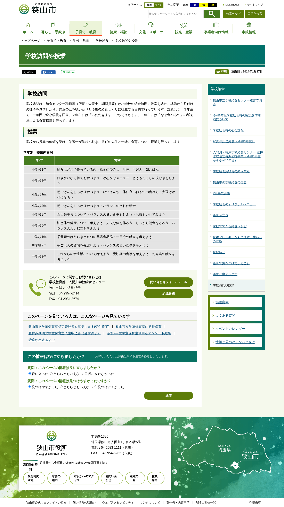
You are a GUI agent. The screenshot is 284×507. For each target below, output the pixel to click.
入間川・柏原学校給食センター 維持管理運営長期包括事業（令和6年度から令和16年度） (238, 156)
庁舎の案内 (56, 478)
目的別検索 (255, 13)
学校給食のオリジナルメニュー (234, 204)
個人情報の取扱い (84, 502)
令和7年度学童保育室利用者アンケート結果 (139, 333)
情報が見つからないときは (235, 342)
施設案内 (222, 302)
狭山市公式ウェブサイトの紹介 (46, 502)
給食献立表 (220, 215)
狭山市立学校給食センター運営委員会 (237, 102)
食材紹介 (219, 252)
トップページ (30, 40)
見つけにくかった (111, 387)
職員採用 (154, 478)
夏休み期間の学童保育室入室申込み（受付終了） (65, 333)
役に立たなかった (101, 374)
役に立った (40, 374)
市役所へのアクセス (84, 478)
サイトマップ (255, 4)
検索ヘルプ (233, 13)
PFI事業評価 (221, 193)
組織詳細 (168, 293)
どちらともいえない (68, 374)
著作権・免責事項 (178, 502)
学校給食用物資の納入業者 (231, 171)
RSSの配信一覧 (206, 502)
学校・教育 (81, 40)
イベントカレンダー (230, 328)
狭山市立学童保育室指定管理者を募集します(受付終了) (69, 326)
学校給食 (102, 40)
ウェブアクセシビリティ (118, 502)
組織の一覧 (134, 478)
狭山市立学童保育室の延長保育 (139, 326)
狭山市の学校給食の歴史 (230, 182)
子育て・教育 (56, 40)
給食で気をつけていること (231, 263)
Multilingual (232, 4)
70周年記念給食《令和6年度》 (234, 141)
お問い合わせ (111, 478)
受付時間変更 (33, 478)
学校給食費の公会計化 (228, 130)
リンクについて (150, 502)
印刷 (224, 71)
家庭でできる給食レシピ (230, 226)
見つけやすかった (45, 387)
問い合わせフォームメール (168, 282)
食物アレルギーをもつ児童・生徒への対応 (237, 239)
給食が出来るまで (42, 339)
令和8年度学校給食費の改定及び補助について (237, 117)
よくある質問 (225, 315)
